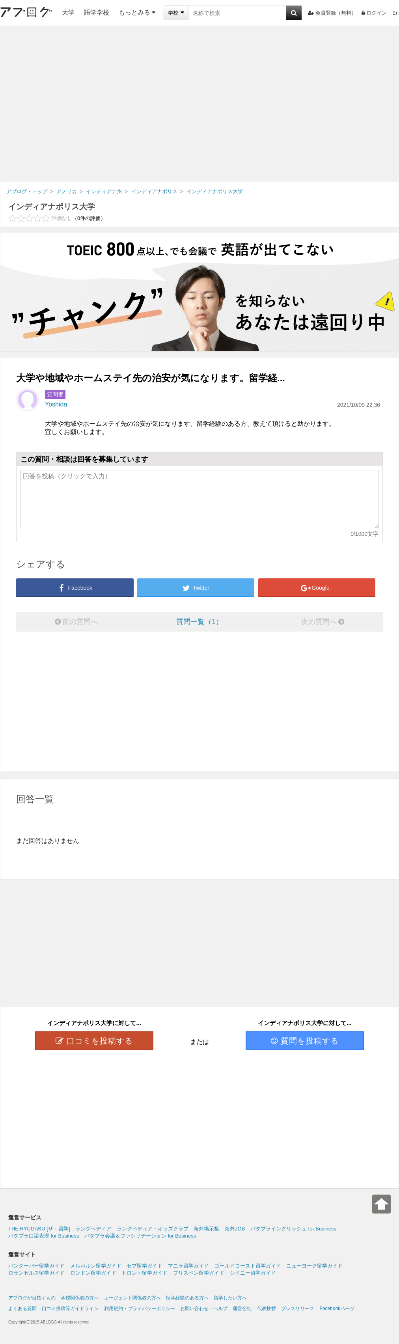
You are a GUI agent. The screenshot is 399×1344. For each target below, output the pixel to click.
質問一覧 (199, 622)
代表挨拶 (266, 1308)
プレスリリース (297, 1308)
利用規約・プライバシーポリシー (139, 1308)
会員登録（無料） (332, 13)
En (395, 13)
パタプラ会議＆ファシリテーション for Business (140, 1236)
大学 (68, 12)
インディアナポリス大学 (51, 206)
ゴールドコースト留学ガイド (247, 1266)
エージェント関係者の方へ (132, 1298)
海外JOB (235, 1229)
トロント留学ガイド (144, 1273)
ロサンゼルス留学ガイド (36, 1273)
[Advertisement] (74, 104)
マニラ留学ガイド (188, 1266)
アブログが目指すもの (32, 1298)
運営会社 (242, 1308)
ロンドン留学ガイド (93, 1273)
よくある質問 (22, 1308)
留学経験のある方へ (187, 1298)
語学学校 (96, 12)
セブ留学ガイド (144, 1266)
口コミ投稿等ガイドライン (70, 1308)
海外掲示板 (206, 1229)
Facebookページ (336, 1308)
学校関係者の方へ (80, 1298)
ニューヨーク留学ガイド (314, 1266)
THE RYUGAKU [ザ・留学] (39, 1229)
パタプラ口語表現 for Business (43, 1236)
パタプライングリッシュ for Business (293, 1229)
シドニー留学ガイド (253, 1273)
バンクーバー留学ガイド (36, 1266)
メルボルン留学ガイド (95, 1266)
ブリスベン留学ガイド (198, 1273)
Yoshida (56, 404)
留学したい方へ (230, 1298)
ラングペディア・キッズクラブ (152, 1229)
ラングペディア (93, 1229)
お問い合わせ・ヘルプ (203, 1308)
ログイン (374, 13)
